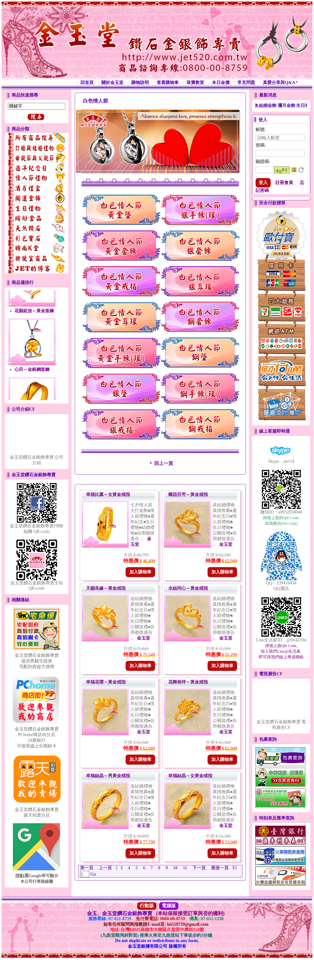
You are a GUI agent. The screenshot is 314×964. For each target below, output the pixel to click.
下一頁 (199, 868)
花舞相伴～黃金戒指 (188, 682)
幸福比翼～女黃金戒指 (108, 494)
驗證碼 (263, 161)
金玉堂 (225, 544)
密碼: (261, 145)
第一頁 (86, 868)
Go (92, 874)
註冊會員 (284, 182)
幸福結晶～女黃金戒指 (190, 775)
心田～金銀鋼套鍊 (32, 374)
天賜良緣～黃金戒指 (106, 588)
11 (185, 868)
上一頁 (105, 868)
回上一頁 (160, 463)
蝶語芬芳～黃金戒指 (188, 494)
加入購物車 (140, 572)
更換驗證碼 (301, 169)
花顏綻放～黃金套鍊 (34, 315)
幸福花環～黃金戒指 (106, 682)
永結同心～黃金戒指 (188, 588)
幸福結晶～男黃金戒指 (108, 775)
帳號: (261, 129)
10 (175, 868)
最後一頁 (220, 868)
